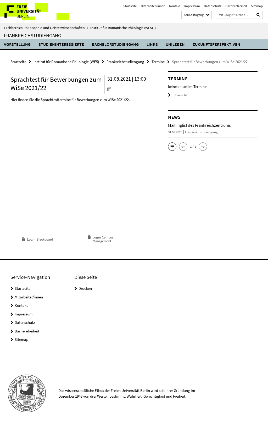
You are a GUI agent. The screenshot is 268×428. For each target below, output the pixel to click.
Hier (13, 99)
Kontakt (174, 6)
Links (152, 44)
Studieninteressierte (61, 44)
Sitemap (257, 6)
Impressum (192, 6)
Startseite (130, 6)
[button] (172, 146)
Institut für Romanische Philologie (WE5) (123, 28)
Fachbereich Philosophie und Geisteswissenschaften (46, 28)
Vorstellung (17, 44)
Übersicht (177, 95)
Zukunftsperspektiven (216, 44)
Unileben (175, 44)
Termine (158, 61)
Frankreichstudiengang (32, 35)
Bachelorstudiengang (115, 44)
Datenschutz (212, 6)
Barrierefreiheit (236, 6)
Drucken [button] (85, 288)
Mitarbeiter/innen (153, 6)
